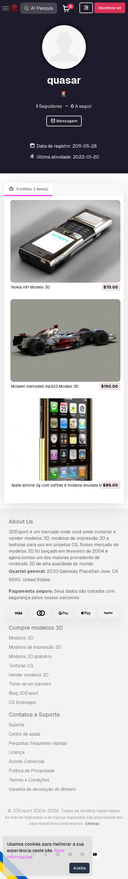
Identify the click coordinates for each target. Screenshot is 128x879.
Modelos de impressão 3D (35, 647)
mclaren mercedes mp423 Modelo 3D (45, 386)
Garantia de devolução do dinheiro (42, 789)
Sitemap (92, 823)
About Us (21, 521)
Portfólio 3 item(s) (28, 189)
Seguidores (49, 106)
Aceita (79, 868)
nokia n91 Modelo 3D (30, 287)
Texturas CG (21, 666)
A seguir (81, 106)
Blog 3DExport (23, 693)
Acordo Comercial (26, 761)
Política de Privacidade (32, 771)
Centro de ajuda (24, 734)
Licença (16, 752)
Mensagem (64, 121)
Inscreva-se (109, 7)
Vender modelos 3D (29, 675)
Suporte (16, 725)
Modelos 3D (21, 638)
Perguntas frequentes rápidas (38, 743)
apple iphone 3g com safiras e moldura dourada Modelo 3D (65, 485)
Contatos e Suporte (34, 714)
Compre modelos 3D (36, 627)
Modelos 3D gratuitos (30, 656)
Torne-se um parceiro (30, 684)
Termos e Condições (29, 780)
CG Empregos (22, 702)
